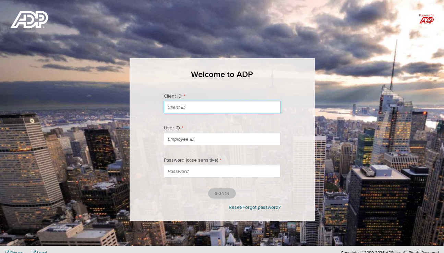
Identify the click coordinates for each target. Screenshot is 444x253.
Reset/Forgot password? (254, 207)
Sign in (222, 193)
